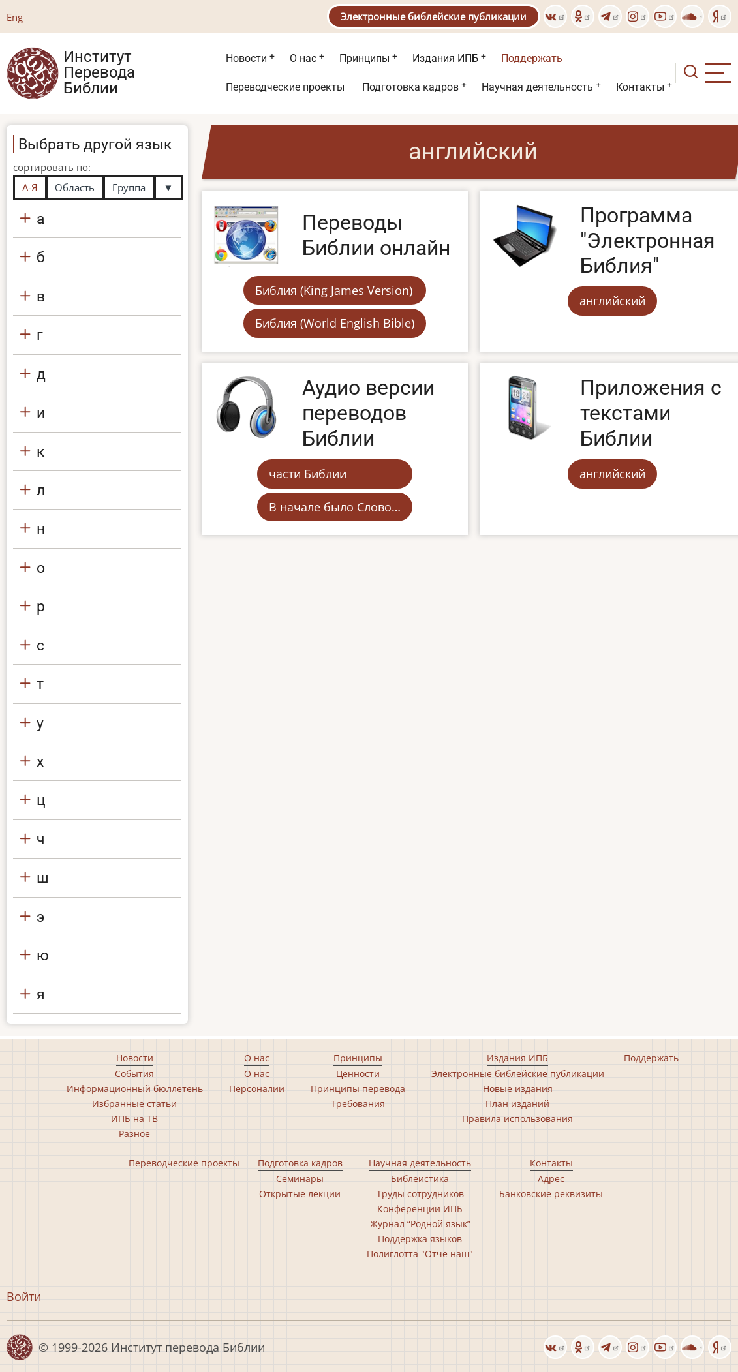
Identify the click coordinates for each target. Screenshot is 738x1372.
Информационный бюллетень (135, 1088)
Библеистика (420, 1178)
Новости (246, 58)
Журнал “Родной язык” (420, 1223)
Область (75, 187)
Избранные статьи (134, 1103)
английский (612, 301)
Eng (15, 16)
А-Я (29, 187)
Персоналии (256, 1088)
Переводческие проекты (285, 87)
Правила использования (517, 1118)
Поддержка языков (420, 1238)
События (134, 1073)
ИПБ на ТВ (134, 1118)
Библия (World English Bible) (334, 323)
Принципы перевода (358, 1088)
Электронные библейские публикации (434, 16)
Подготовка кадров (410, 87)
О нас (303, 58)
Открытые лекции (300, 1193)
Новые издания (518, 1088)
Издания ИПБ (445, 58)
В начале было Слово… (335, 507)
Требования (358, 1103)
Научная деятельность (537, 87)
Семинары (300, 1178)
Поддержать (531, 58)
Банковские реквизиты (551, 1193)
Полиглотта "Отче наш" (420, 1253)
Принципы (364, 58)
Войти (24, 1296)
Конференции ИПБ (420, 1208)
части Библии (307, 473)
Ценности (358, 1073)
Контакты (640, 87)
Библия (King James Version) (333, 290)
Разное (134, 1133)
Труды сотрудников (420, 1193)
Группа (129, 187)
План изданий (517, 1103)
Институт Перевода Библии (99, 73)
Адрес (551, 1178)
